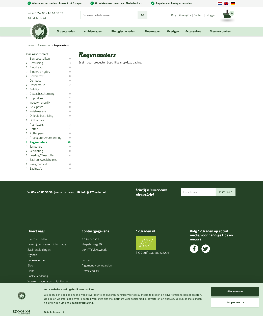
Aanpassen (235, 299)
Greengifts (185, 15)
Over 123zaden (37, 244)
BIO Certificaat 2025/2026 (152, 257)
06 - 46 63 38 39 (52, 13)
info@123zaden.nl (93, 197)
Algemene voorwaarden (97, 270)
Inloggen (211, 15)
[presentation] (206, 212)
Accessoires (44, 45)
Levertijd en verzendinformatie (47, 249)
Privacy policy (90, 276)
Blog (173, 15)
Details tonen (52, 309)
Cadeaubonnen (37, 265)
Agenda (32, 260)
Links (31, 276)
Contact (198, 15)
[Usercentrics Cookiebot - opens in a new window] (21, 309)
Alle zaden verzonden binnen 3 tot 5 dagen (57, 3)
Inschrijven (225, 197)
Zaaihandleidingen (39, 254)
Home (31, 45)
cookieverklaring (82, 300)
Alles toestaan (235, 288)
